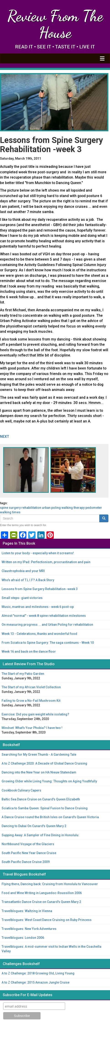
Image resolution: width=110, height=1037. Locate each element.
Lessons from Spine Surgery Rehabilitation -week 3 (40, 589)
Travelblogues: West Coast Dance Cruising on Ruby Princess (47, 920)
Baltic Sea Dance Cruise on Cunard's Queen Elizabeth (41, 799)
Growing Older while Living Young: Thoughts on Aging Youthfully (49, 781)
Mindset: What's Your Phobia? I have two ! (32, 728)
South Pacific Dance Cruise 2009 (26, 862)
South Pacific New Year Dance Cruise (29, 853)
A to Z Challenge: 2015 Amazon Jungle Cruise (35, 982)
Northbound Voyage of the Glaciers (28, 844)
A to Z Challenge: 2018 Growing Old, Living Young (38, 973)
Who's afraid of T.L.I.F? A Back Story (28, 580)
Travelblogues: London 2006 (23, 937)
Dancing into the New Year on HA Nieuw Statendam (39, 772)
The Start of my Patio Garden (23, 674)
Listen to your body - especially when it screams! (38, 553)
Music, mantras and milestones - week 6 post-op (38, 607)
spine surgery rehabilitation (20, 507)
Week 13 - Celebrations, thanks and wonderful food (39, 634)
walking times (10, 512)
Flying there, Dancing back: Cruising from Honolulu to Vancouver (50, 884)
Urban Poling (51, 507)
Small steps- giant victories (22, 598)
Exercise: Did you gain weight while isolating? (35, 714)
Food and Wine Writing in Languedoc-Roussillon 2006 (42, 893)
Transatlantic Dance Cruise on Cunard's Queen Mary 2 (41, 902)
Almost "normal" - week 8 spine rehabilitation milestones (44, 615)
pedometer (93, 507)
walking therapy (73, 507)
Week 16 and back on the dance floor (29, 651)
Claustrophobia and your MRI (23, 571)
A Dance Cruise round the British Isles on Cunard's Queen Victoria (50, 817)
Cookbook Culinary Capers (21, 790)
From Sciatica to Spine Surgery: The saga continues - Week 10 (48, 642)
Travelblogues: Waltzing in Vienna (27, 911)
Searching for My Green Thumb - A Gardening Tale (39, 754)
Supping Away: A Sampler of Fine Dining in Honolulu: (40, 835)
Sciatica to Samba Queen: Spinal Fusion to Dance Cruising (45, 808)
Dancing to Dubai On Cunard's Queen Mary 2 (34, 826)
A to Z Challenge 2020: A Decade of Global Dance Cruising (44, 763)
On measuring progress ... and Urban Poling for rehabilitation (47, 624)
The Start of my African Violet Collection (31, 687)
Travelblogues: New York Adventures (29, 929)
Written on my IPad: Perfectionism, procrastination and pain (46, 562)
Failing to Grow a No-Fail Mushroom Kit (31, 700)
